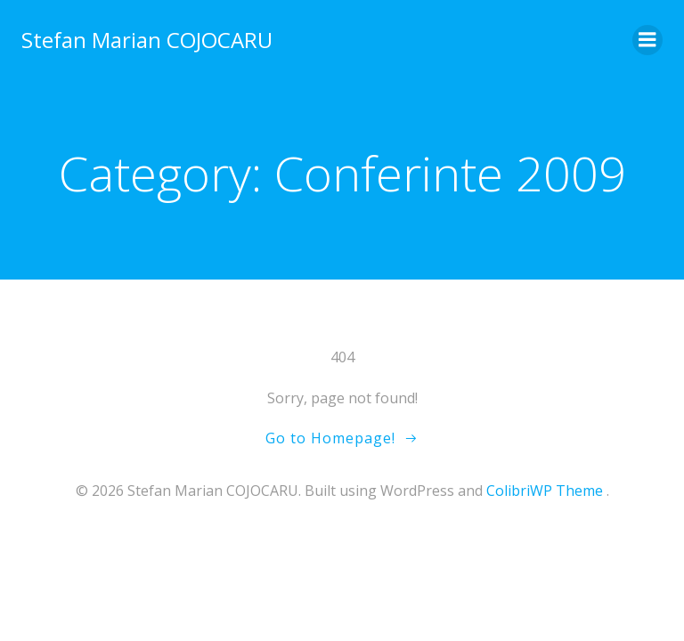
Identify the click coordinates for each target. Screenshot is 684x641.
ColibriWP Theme (544, 490)
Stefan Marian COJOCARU (147, 39)
